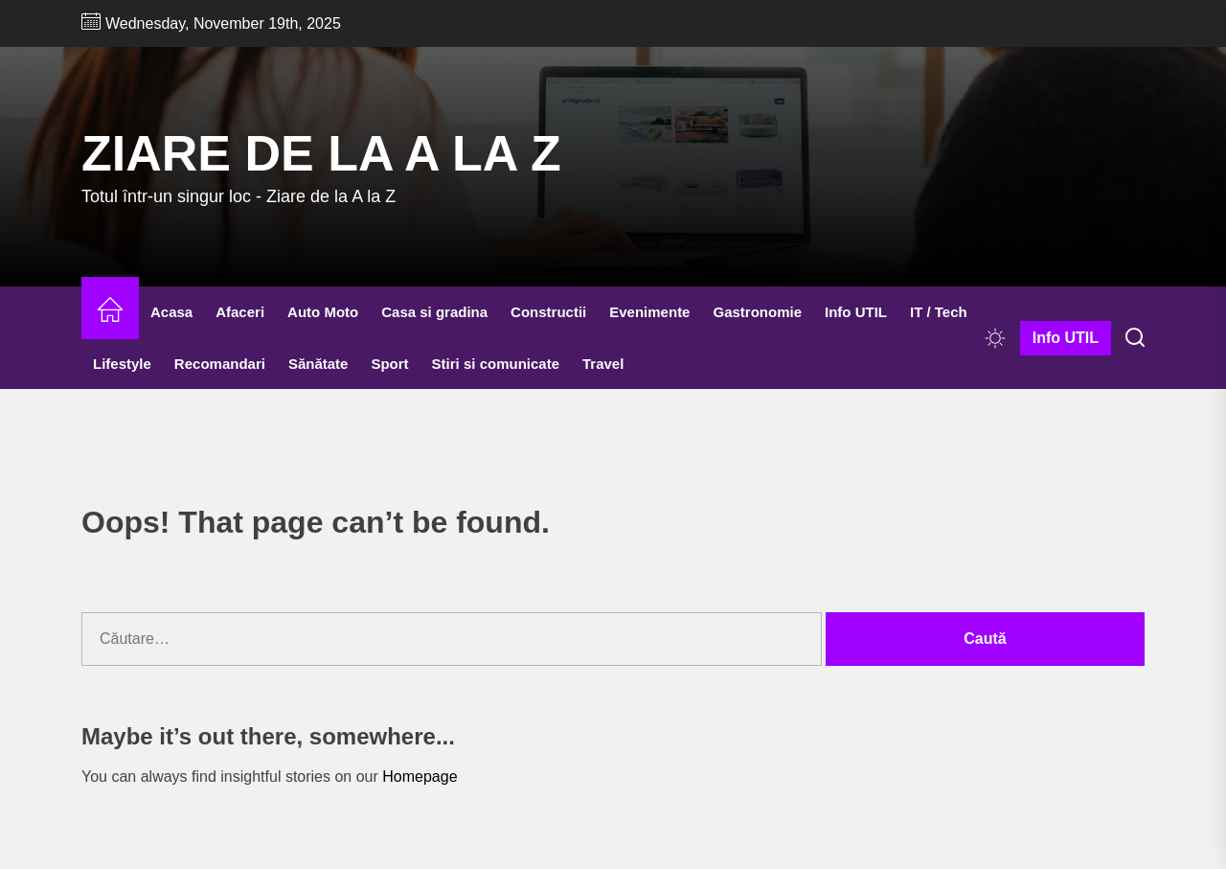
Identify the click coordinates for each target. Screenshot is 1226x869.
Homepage (419, 776)
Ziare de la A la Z (321, 153)
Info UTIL (856, 312)
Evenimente (649, 312)
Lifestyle (122, 363)
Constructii (548, 312)
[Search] (1135, 338)
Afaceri (240, 312)
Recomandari (219, 363)
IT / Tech (938, 312)
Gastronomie (757, 312)
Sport (389, 363)
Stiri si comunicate (495, 363)
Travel (603, 363)
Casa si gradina (434, 312)
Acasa (171, 312)
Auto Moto (322, 312)
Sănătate (318, 363)
